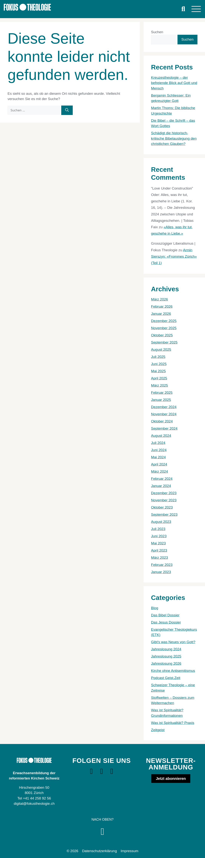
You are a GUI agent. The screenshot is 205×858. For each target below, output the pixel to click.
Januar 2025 (161, 400)
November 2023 (164, 500)
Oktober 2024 (162, 421)
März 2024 (159, 471)
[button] (183, 9)
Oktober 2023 (162, 507)
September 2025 (164, 342)
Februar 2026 (162, 306)
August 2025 (161, 350)
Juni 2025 (159, 364)
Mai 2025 (158, 371)
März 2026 (159, 299)
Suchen (157, 32)
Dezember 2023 (164, 493)
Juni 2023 (159, 536)
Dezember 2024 (164, 407)
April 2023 (159, 550)
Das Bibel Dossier (165, 615)
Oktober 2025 (162, 335)
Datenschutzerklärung (99, 851)
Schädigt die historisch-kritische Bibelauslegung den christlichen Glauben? (174, 138)
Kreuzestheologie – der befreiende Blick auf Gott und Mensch (174, 83)
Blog (154, 608)
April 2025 (159, 378)
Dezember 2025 (164, 321)
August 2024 (161, 436)
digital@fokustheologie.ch (34, 804)
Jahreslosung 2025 (166, 656)
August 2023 (161, 522)
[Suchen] (67, 110)
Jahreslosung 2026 (166, 663)
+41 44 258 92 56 (37, 798)
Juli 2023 (158, 529)
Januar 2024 (161, 486)
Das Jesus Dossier (166, 622)
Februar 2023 (162, 565)
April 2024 (159, 464)
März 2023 (159, 558)
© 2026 (72, 851)
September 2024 (164, 428)
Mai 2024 (158, 457)
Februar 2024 (162, 479)
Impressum (129, 851)
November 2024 (164, 414)
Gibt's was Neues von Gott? (173, 642)
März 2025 (159, 385)
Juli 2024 (158, 443)
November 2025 (164, 328)
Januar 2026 (161, 314)
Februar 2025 (162, 393)
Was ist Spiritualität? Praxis (172, 723)
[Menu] (196, 9)
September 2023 (164, 514)
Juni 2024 (159, 450)
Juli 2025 (158, 357)
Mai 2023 (158, 543)
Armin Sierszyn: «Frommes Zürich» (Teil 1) (174, 256)
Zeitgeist (158, 730)
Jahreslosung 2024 (166, 649)
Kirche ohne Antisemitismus (173, 671)
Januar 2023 (161, 572)
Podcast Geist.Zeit (165, 678)
